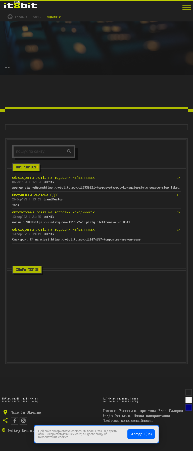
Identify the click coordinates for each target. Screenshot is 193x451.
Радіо (108, 416)
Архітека (148, 411)
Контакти (123, 416)
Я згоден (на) (141, 434)
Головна (110, 411)
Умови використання (152, 416)
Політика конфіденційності (128, 421)
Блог (163, 411)
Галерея (176, 411)
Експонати (128, 411)
